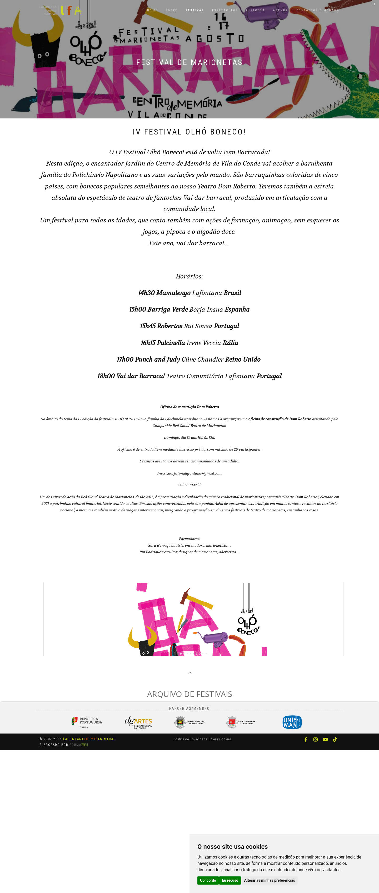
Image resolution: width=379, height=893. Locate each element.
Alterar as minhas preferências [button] (269, 880)
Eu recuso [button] (230, 880)
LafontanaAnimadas (89, 882)
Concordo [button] (208, 880)
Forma (79, 887)
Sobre (172, 10)
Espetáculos (225, 10)
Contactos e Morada (318, 10)
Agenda (280, 10)
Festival (195, 10)
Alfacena (255, 10)
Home (152, 10)
